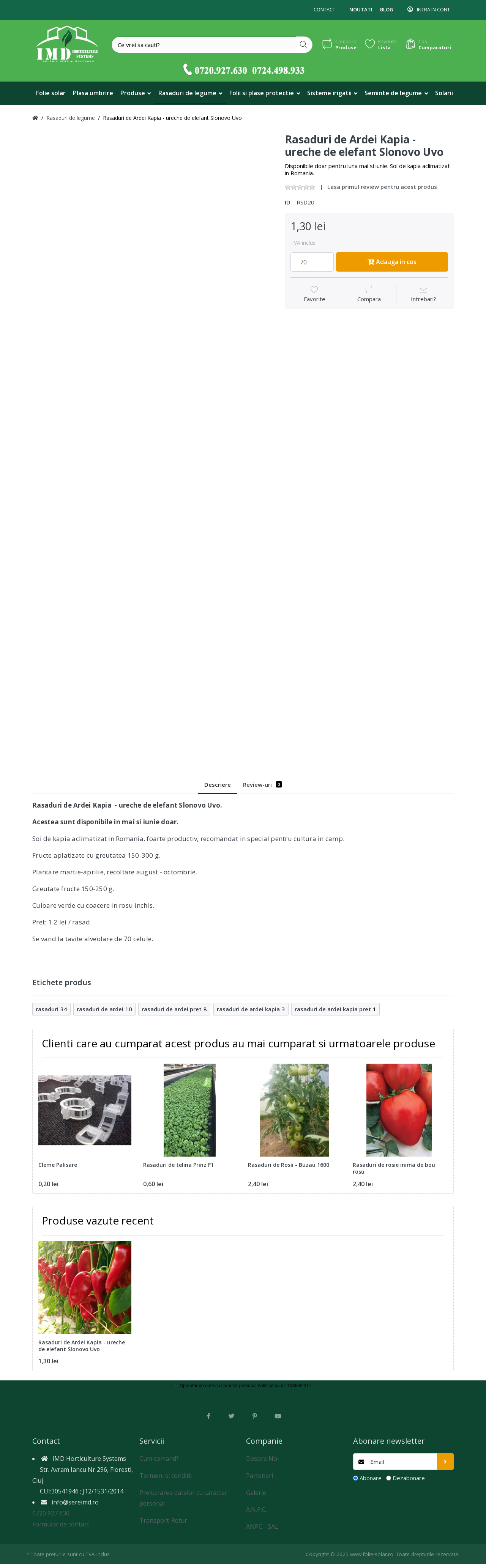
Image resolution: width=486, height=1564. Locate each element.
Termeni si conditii (165, 1475)
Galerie (256, 1493)
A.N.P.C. (256, 1509)
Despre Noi (262, 1458)
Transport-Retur (163, 1520)
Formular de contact (60, 1524)
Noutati (360, 9)
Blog (386, 9)
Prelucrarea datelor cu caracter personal (183, 1498)
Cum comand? (159, 1458)
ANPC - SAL (262, 1526)
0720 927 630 (50, 1513)
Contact (324, 9)
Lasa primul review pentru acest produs (382, 186)
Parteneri (259, 1475)
